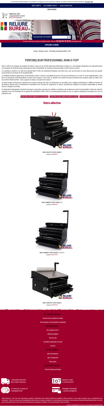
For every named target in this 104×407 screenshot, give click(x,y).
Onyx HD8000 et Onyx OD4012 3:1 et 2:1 (52, 253)
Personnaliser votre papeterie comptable (53, 322)
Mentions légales (52, 334)
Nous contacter (66, 5)
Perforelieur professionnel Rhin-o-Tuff (60, 51)
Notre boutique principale (53, 369)
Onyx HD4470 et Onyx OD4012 (52, 303)
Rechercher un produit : (42, 37)
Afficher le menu (52, 45)
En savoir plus (89, 1)
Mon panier (53, 361)
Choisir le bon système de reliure (53, 318)
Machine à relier (43, 51)
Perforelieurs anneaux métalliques (64, 96)
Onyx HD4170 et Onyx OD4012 (52, 152)
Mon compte (36, 5)
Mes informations (52, 354)
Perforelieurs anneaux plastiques (34, 96)
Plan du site (53, 338)
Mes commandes (52, 357)
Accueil (36, 51)
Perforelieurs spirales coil (91, 96)
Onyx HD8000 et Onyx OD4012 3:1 (52, 202)
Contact (52, 346)
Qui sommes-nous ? (50, 5)
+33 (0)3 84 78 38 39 (63, 41)
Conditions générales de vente (52, 342)
